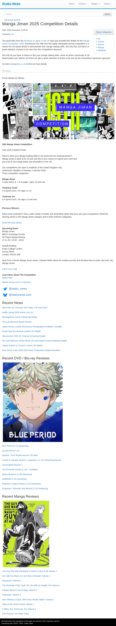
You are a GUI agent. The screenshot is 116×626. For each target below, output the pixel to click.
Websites (102, 50)
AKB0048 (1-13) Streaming (14, 479)
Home (71, 4)
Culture (101, 41)
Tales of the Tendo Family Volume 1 (18, 604)
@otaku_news (18, 288)
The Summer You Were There (15, 614)
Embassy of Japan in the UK (37, 41)
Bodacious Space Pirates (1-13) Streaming (21, 484)
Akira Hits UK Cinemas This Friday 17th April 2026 (24, 307)
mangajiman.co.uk (17, 64)
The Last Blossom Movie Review (17, 322)
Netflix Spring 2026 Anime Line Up (17, 312)
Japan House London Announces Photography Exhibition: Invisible (32, 326)
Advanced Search (12, 20)
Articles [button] (82, 4)
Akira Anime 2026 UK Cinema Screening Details (23, 336)
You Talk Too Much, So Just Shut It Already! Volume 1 (26, 576)
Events (101, 44)
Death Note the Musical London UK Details (21, 331)
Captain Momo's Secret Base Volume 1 (19, 590)
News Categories (104, 32)
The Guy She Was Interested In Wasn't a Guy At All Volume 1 (29, 571)
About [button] (108, 4)
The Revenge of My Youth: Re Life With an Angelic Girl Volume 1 (31, 585)
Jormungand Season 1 (12, 465)
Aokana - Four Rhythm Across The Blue (20, 455)
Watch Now (7, 278)
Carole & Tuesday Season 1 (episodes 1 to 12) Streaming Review (31, 460)
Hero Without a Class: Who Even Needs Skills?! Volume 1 (28, 599)
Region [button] (95, 4)
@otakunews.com (20, 294)
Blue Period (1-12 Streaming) (15, 446)
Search (107, 14)
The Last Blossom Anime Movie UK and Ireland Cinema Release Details (34, 341)
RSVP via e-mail (9, 269)
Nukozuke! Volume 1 (11, 595)
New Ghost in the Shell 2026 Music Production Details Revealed (31, 350)
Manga (101, 47)
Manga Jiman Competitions (20, 282)
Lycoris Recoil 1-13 (10, 450)
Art (99, 39)
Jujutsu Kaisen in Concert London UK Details (22, 345)
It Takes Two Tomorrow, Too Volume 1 (19, 609)
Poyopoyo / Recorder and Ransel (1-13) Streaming (25, 488)
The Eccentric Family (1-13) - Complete (19, 469)
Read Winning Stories (12, 222)
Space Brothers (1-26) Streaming (17, 474)
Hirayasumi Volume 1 (11, 580)
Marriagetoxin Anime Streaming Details (19, 317)
